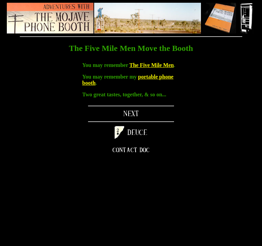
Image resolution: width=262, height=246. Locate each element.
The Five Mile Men (151, 65)
